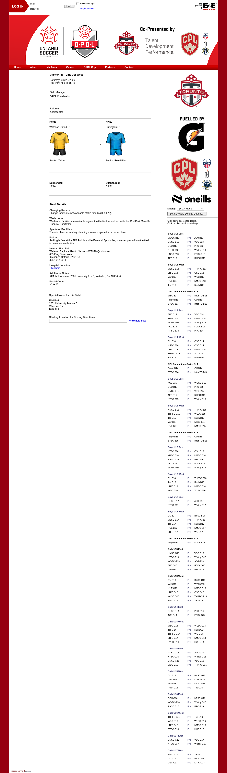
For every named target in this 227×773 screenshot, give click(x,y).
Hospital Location (59, 265)
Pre (189, 238)
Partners (110, 67)
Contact (129, 67)
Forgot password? (88, 9)
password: (34, 9)
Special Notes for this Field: (65, 295)
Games (70, 67)
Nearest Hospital (59, 248)
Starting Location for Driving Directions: (72, 317)
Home (17, 67)
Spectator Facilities (60, 229)
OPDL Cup (90, 67)
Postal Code (56, 281)
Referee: (55, 108)
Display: (172, 208)
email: (32, 3)
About (33, 67)
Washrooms (56, 218)
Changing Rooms (59, 210)
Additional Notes (59, 273)
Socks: (53, 160)
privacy (28, 771)
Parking (53, 237)
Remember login (87, 3)
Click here (54, 268)
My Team (52, 67)
